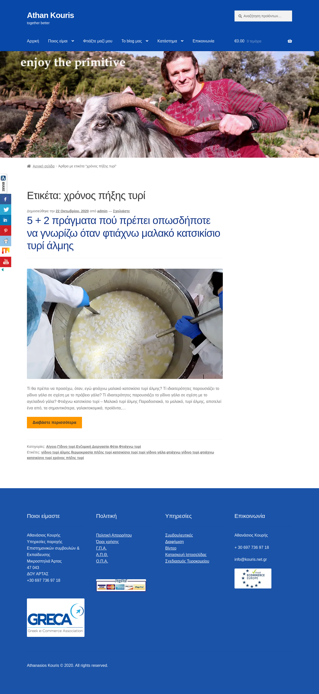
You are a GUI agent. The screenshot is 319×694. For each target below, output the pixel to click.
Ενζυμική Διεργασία (92, 447)
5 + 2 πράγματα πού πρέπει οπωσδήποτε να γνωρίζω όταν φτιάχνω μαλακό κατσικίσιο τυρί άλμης (123, 233)
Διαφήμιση (174, 542)
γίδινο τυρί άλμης (55, 452)
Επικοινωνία (203, 41)
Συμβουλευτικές (179, 535)
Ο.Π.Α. (102, 561)
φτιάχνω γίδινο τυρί (182, 452)
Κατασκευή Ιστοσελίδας (186, 555)
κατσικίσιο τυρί (125, 452)
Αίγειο (51, 447)
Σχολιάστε (121, 211)
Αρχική (33, 41)
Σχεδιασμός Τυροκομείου (187, 561)
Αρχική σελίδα (44, 166)
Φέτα (114, 447)
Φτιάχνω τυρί (130, 447)
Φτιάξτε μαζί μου (97, 41)
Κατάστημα (167, 41)
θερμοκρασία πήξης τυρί (91, 452)
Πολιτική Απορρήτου (114, 535)
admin (102, 211)
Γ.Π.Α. (101, 548)
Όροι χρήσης (107, 542)
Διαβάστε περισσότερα (54, 422)
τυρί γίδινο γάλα (152, 452)
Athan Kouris (50, 15)
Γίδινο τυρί (66, 447)
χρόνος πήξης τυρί (68, 458)
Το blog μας (131, 41)
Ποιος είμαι (58, 41)
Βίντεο (170, 548)
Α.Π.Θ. (102, 555)
